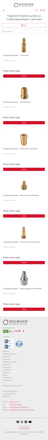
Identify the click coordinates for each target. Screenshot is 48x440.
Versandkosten (7, 370)
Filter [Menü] (24, 25)
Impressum (6, 372)
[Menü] (4, 10)
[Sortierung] (24, 31)
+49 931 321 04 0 (14, 402)
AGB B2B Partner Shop (10, 362)
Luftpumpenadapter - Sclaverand (16, 55)
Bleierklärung (7, 367)
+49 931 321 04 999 (15, 404)
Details (24, 76)
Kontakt (5, 375)
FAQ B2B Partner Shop (9, 354)
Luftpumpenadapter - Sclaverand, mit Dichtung (21, 242)
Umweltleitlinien (8, 380)
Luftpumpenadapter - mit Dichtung (16, 102)
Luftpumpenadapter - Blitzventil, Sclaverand (20, 149)
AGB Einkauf (6, 356)
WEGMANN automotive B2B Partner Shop (22, 410)
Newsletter (6, 351)
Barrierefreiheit (7, 377)
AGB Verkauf (6, 359)
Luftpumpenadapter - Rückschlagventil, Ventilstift (22, 289)
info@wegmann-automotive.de (18, 407)
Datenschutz (6, 364)
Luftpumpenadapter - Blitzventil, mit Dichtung (21, 195)
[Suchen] (37, 10)
